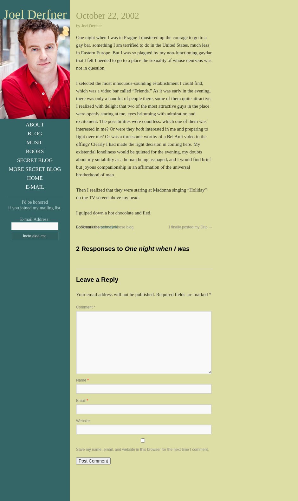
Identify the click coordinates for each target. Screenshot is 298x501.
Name (82, 380)
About (35, 125)
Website (83, 421)
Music (34, 142)
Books (35, 151)
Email (82, 400)
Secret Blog (35, 160)
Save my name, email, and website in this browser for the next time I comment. (142, 449)
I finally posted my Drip (190, 227)
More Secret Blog (35, 169)
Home (34, 178)
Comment (85, 307)
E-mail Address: (34, 219)
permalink (108, 227)
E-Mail (35, 187)
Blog (35, 134)
